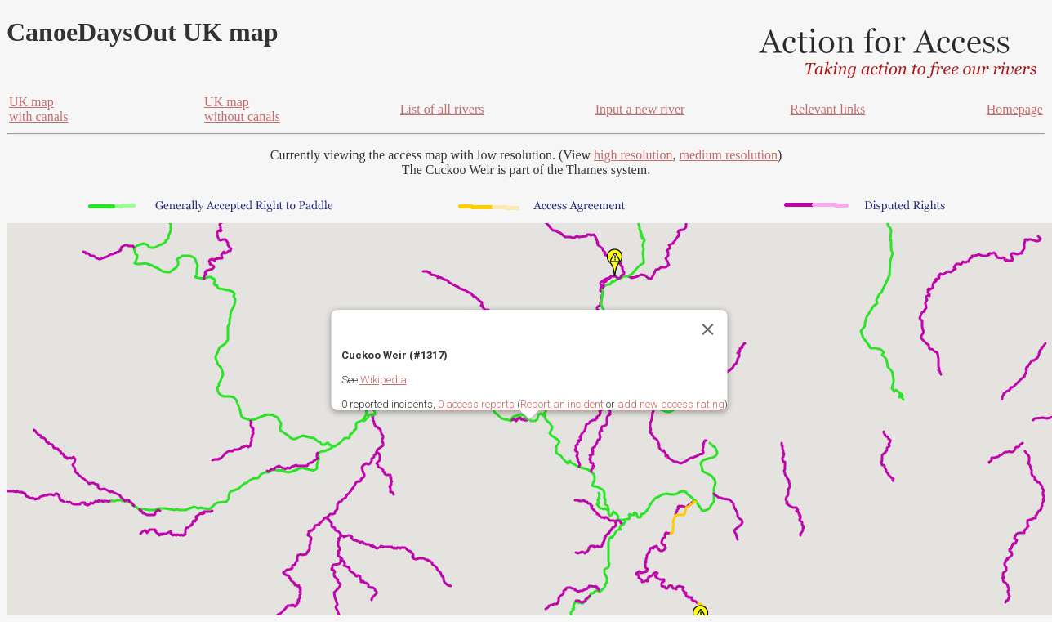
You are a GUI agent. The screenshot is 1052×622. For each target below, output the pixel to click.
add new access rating (670, 404)
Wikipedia (383, 380)
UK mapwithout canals (242, 109)
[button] (614, 262)
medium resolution (728, 155)
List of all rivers (442, 109)
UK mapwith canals (38, 109)
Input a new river (640, 109)
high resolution (633, 155)
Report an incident (562, 404)
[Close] (708, 329)
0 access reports (476, 404)
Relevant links (827, 109)
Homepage (1015, 109)
